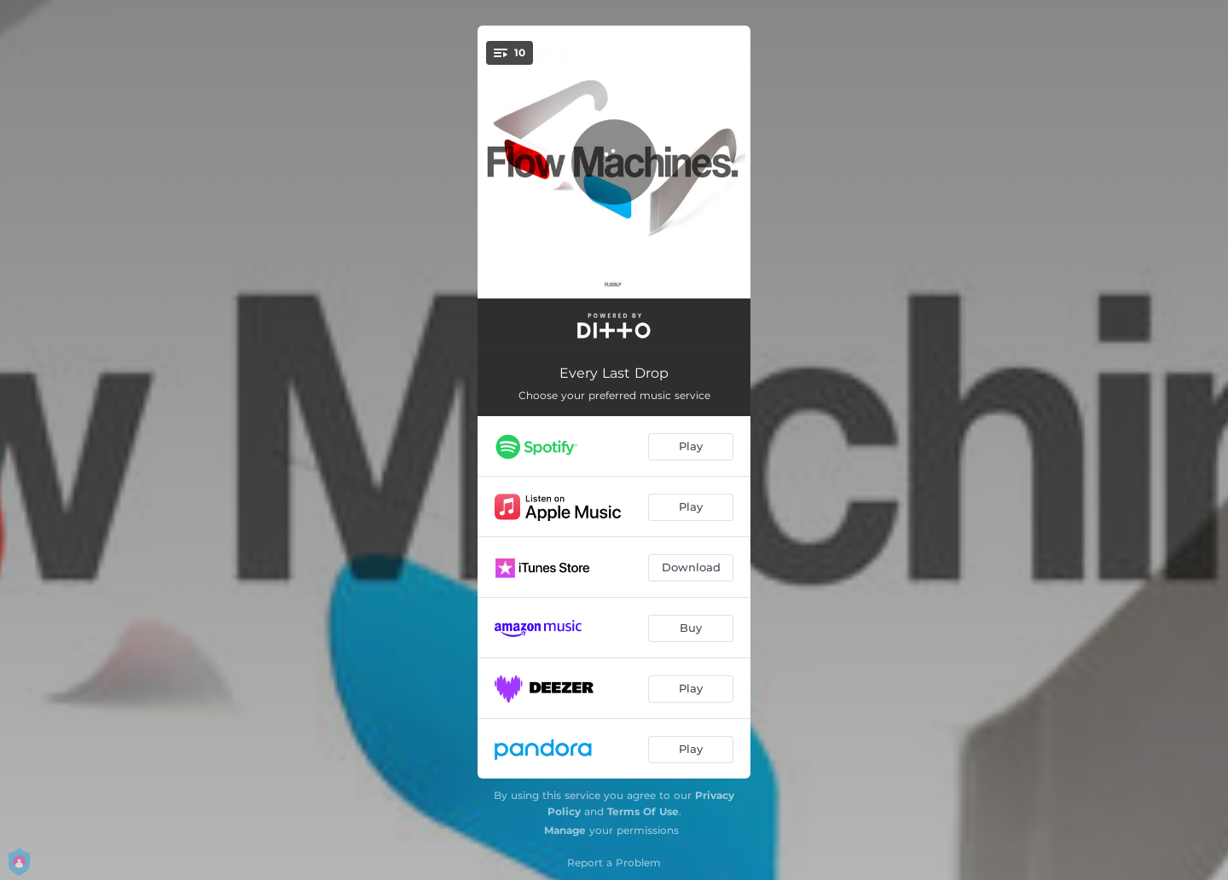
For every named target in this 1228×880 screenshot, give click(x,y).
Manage (565, 830)
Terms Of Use (643, 811)
